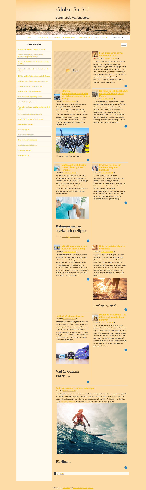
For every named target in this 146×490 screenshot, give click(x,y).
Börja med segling (23, 129)
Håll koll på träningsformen (26, 102)
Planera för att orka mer (25, 124)
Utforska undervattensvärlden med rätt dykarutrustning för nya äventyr (30, 56)
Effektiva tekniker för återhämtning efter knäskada (34, 76)
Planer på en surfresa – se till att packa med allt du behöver (34, 108)
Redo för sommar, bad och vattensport (30, 119)
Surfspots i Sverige (101, 37)
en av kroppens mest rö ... (71, 237)
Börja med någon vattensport (27, 140)
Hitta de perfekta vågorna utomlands (29, 91)
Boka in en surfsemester (25, 135)
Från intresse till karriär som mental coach (31, 49)
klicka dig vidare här (68, 402)
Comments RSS (77, 488)
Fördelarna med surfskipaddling (49, 37)
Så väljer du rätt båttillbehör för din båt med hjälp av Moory (33, 63)
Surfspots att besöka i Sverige (27, 145)
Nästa (62, 474)
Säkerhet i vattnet (69, 37)
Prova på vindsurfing (85, 37)
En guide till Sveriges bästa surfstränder (30, 86)
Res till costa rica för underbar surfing (30, 114)
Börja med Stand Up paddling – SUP (29, 97)
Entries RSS (66, 488)
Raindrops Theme (88, 488)
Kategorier (116, 37)
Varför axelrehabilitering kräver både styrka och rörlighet (33, 70)
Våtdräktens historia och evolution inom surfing (33, 81)
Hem (29, 37)
